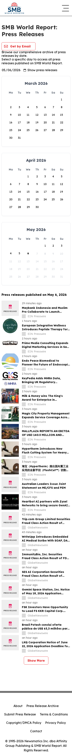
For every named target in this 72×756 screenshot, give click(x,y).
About (17, 706)
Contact (36, 731)
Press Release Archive (42, 706)
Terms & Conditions (54, 714)
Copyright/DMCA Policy (23, 723)
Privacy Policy (55, 723)
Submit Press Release (20, 714)
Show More (36, 660)
